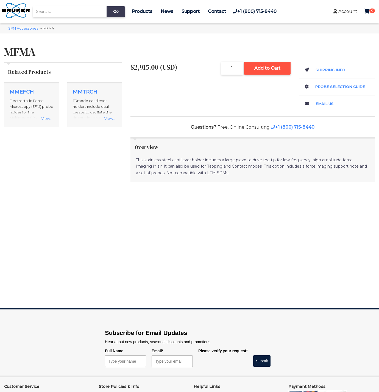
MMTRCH (85, 92)
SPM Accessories (23, 28)
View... (46, 118)
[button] (345, 11)
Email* (157, 351)
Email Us (319, 103)
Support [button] (191, 11)
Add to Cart (267, 68)
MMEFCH (22, 92)
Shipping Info (325, 70)
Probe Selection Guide (335, 86)
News (167, 11)
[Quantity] (232, 68)
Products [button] (142, 11)
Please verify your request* (223, 351)
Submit (262, 361)
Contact (217, 11)
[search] (70, 11)
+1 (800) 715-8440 (255, 11)
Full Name (114, 351)
